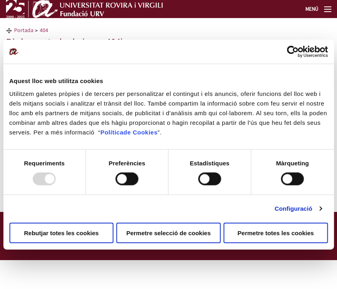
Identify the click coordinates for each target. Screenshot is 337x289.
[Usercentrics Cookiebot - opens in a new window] (292, 52)
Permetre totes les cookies (275, 232)
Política (111, 131)
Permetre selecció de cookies (168, 232)
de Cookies (140, 131)
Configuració (293, 208)
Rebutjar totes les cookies (61, 232)
